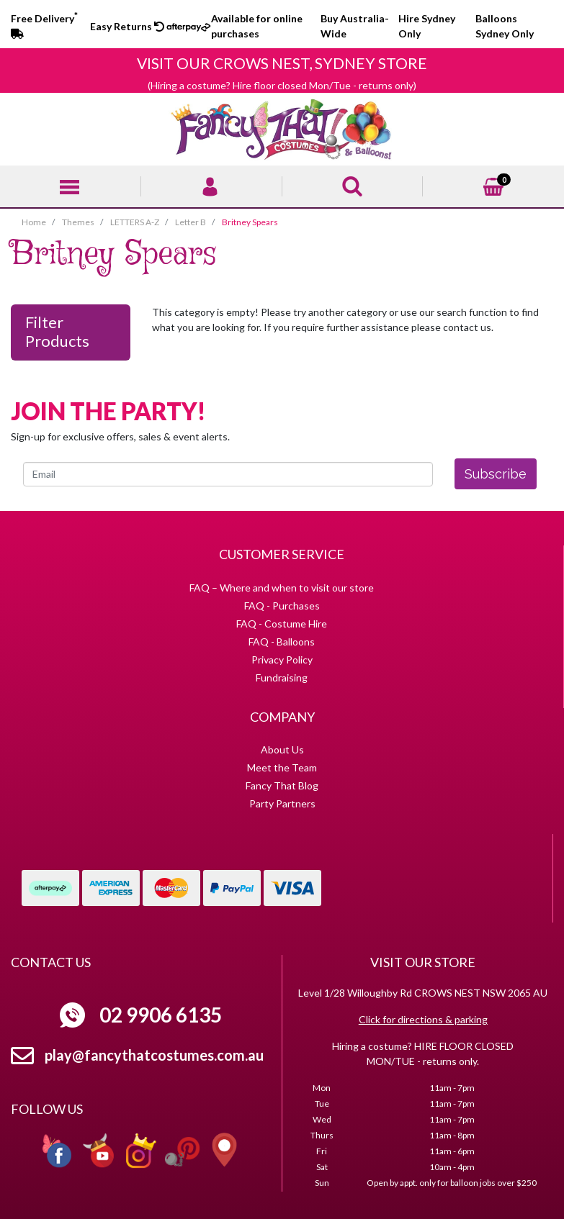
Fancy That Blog (282, 785)
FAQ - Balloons (282, 641)
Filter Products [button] (57, 331)
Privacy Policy (282, 659)
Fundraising (282, 677)
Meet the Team (282, 767)
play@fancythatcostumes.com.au (154, 1055)
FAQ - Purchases (282, 605)
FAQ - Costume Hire (281, 623)
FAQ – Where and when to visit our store (281, 587)
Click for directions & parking (423, 1019)
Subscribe (496, 473)
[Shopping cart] (493, 184)
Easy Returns (127, 26)
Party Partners (282, 803)
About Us (282, 749)
